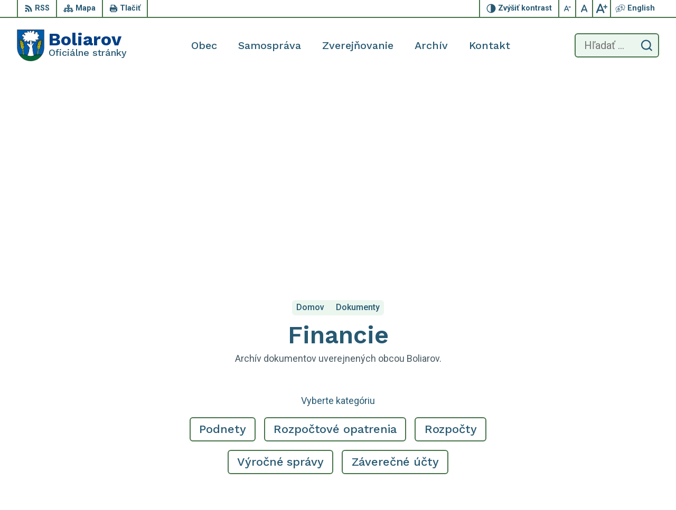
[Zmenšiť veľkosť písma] (567, 8)
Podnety (222, 228)
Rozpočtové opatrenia (335, 228)
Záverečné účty (395, 260)
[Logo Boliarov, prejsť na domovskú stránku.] (72, 45)
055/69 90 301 (584, 444)
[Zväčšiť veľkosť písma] (601, 8)
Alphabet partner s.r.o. (156, 394)
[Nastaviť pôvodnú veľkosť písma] (584, 8)
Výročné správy (280, 260)
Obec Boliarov (105, 404)
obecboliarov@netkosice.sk (608, 455)
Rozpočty (451, 228)
